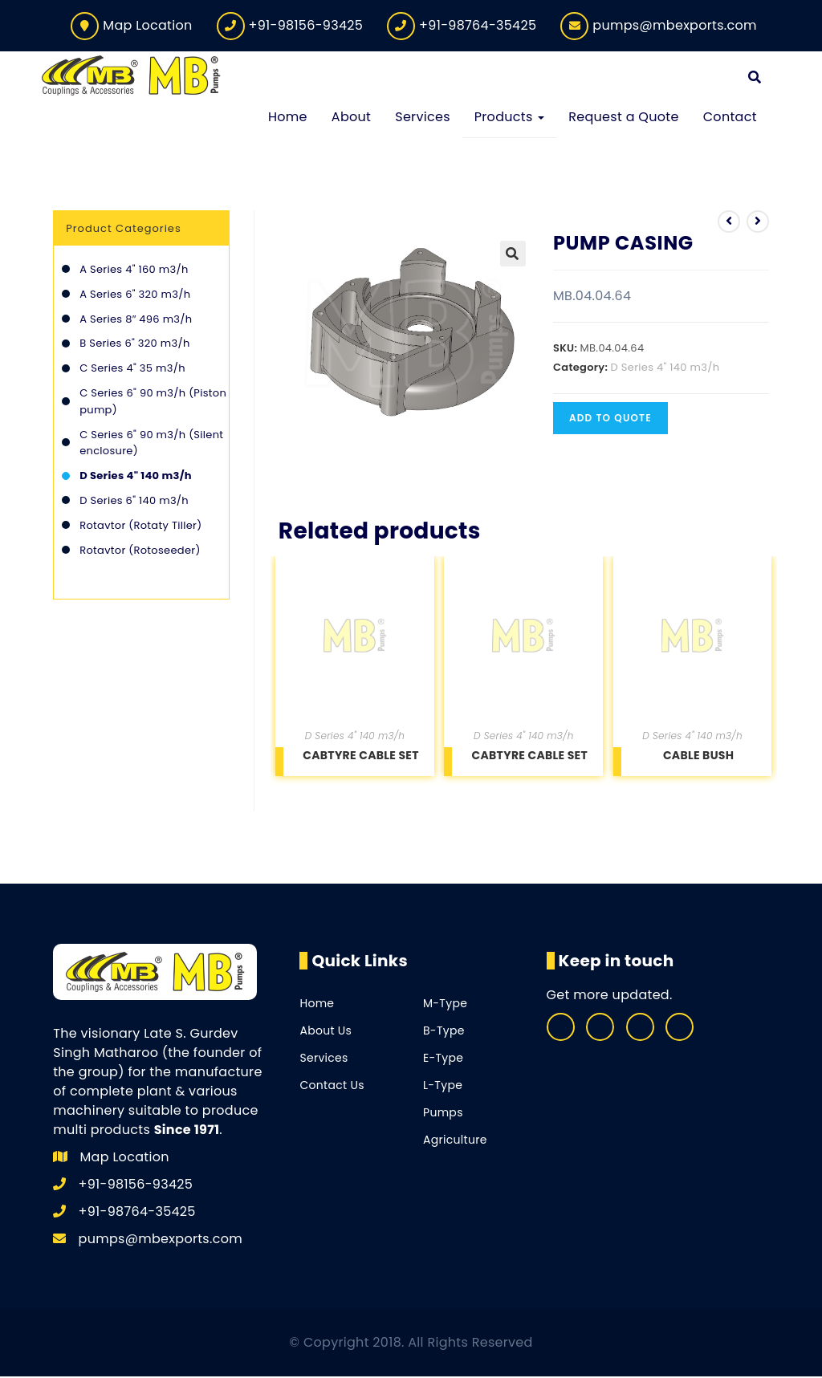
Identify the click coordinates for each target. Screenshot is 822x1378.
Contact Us (331, 1087)
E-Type (443, 1059)
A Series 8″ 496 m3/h (135, 319)
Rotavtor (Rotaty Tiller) (140, 526)
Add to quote (610, 419)
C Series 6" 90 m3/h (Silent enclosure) (151, 444)
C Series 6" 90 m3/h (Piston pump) (152, 402)
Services (323, 1059)
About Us (325, 1032)
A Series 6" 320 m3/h (134, 295)
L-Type (442, 1087)
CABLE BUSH (698, 756)
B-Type (444, 1032)
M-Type (445, 1005)
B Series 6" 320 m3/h (134, 344)
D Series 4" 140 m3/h (665, 368)
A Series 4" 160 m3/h (133, 270)
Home (316, 1005)
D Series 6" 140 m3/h (134, 501)
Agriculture (455, 1141)
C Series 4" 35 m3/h (132, 369)
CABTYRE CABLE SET (361, 756)
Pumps (443, 1114)
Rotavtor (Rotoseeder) (139, 551)
